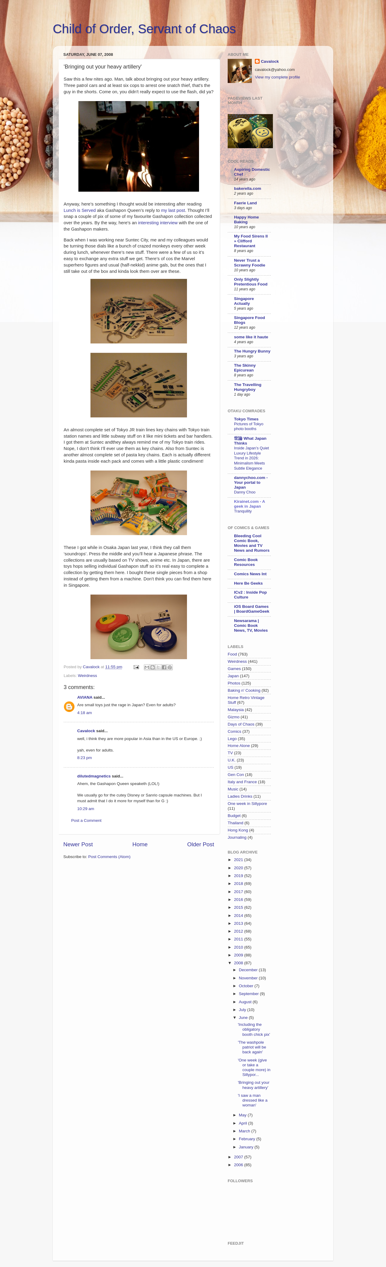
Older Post (200, 844)
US (230, 767)
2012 (239, 931)
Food (232, 654)
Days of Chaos (241, 724)
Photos (234, 683)
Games (234, 668)
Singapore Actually (244, 301)
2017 (239, 891)
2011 (239, 939)
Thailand (235, 823)
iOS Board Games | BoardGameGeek (251, 609)
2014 (239, 915)
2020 (239, 868)
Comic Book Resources (246, 562)
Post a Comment (86, 820)
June (244, 1017)
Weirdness (87, 675)
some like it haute (251, 337)
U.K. (232, 760)
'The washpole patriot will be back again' (252, 1047)
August (246, 1002)
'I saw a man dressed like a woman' (252, 1100)
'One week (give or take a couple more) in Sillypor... (254, 1067)
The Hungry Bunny (252, 351)
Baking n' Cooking (244, 690)
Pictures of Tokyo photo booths (248, 426)
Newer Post (78, 844)
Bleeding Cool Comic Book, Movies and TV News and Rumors (252, 543)
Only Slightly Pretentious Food (250, 281)
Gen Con (236, 774)
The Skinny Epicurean (245, 367)
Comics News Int (250, 574)
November (249, 978)
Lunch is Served (80, 210)
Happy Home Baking (246, 219)
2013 (239, 923)
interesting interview (158, 222)
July (243, 1009)
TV (230, 753)
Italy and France (242, 782)
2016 (239, 899)
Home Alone (239, 745)
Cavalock (86, 731)
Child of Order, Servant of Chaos (144, 29)
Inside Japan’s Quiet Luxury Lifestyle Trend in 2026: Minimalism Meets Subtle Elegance (251, 458)
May (243, 1115)
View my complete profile (277, 77)
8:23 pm (84, 757)
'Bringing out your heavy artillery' (254, 1085)
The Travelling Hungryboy (247, 387)
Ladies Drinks (240, 796)
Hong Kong (238, 830)
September (249, 993)
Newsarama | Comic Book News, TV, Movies (251, 625)
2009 (239, 955)
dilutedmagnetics (94, 776)
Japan (233, 676)
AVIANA (84, 697)
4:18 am (84, 712)
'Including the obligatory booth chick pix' (254, 1029)
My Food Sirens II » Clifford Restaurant (251, 241)
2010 (239, 947)
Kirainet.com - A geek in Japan (249, 504)
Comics (234, 731)
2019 (239, 875)
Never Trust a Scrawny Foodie (249, 262)
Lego (232, 738)
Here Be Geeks (248, 583)
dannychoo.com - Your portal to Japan (251, 482)
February (247, 1139)
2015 (239, 907)
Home (139, 844)
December (249, 970)
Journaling (237, 837)
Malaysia (236, 709)
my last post (173, 210)
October (247, 986)
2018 (239, 883)
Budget (234, 815)
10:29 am (85, 808)
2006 (239, 1165)
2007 (239, 1157)
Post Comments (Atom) (109, 856)
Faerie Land (245, 203)
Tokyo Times (246, 419)
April (243, 1123)
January (247, 1147)
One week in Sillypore (247, 803)
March (245, 1131)
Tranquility (243, 511)
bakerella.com (247, 188)
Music (233, 789)
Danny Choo (244, 492)
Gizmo (233, 717)
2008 (239, 963)
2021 (239, 859)
